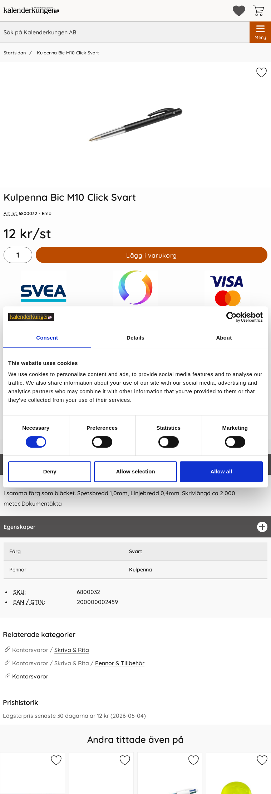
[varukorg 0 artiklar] (260, 10)
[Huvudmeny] (260, 32)
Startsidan (15, 52)
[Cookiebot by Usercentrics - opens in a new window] (231, 317)
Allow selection (135, 471)
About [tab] (224, 338)
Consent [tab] (47, 338)
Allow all (221, 471)
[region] (135, 526)
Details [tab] (135, 338)
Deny (49, 471)
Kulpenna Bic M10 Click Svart (67, 52)
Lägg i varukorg (151, 255)
